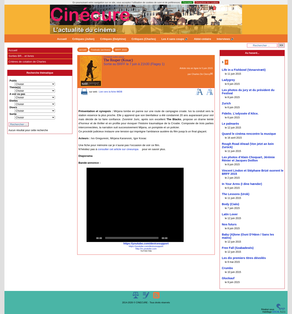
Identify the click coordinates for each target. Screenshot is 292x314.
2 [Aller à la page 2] (226, 62)
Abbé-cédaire (202, 38)
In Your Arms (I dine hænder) (242, 184)
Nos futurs (229, 224)
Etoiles (14, 100)
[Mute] (172, 238)
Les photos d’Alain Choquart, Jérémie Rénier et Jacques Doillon (248, 159)
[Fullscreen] (178, 238)
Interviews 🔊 (225, 38)
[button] (135, 205)
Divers (13, 107)
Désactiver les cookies (207, 2)
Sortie (13, 114)
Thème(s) (15, 87)
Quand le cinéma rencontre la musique (249, 133)
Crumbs (227, 268)
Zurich (226, 103)
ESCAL (276, 312)
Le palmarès (230, 123)
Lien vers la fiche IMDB (110, 91)
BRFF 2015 (121, 50)
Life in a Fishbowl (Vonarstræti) (244, 69)
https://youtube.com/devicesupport (146, 243)
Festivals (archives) (100, 50)
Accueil (62, 38)
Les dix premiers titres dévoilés (244, 258)
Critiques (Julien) (83, 38)
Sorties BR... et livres (21, 55)
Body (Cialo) (230, 204)
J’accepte (187, 2)
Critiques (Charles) (143, 38)
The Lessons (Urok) (235, 194)
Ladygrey (228, 80)
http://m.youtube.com (146, 248)
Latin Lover (230, 214)
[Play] (92, 238)
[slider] (132, 238)
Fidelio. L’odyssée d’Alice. (240, 113)
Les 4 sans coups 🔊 (174, 38)
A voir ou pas (17, 94)
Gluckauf (228, 278)
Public (13, 80)
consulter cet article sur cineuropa (118, 149)
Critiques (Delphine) (113, 38)
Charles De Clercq (200, 74)
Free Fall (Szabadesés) (238, 247)
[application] (135, 205)
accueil (82, 50)
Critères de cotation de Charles (27, 61)
